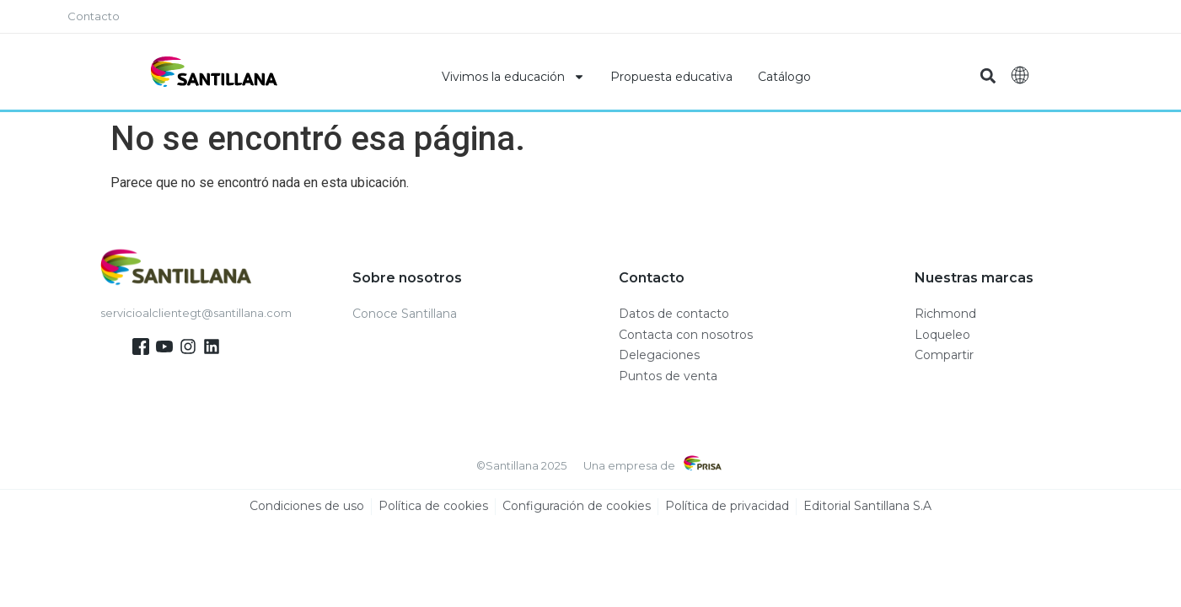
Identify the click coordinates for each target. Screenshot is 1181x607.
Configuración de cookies (576, 506)
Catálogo (784, 76)
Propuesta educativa (671, 76)
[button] (988, 76)
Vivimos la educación (513, 76)
